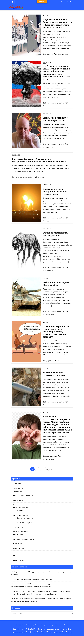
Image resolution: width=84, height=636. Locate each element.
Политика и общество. (20, 532)
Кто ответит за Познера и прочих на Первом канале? (32, 579)
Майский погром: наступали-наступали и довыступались (56, 191)
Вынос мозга (16, 484)
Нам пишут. (19, 625)
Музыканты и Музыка (25, 523)
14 (47, 469)
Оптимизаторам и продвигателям (47, 625)
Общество (15, 505)
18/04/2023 (47, 229)
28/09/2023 (47, 62)
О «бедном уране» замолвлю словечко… (55, 374)
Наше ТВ (20, 527)
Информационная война (53, 103)
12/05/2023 (16, 155)
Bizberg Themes (66, 632)
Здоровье (48, 54)
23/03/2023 (47, 369)
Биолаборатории (20, 556)
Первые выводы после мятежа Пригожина (55, 119)
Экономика (18, 544)
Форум (65, 625)
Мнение (20, 511)
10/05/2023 (47, 185)
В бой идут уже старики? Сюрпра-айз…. (57, 283)
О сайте (29, 625)
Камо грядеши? (50, 456)
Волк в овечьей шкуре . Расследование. (55, 234)
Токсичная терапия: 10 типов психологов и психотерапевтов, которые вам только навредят (56, 331)
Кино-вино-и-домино (25, 518)
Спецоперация (19, 560)
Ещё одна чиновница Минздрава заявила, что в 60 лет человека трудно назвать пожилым (57, 23)
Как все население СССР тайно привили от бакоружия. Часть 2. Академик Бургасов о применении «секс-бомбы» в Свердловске (39, 585)
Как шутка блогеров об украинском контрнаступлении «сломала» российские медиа (39, 160)
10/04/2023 (47, 278)
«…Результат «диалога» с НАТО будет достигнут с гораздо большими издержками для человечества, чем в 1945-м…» (57, 73)
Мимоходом (18, 500)
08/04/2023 (47, 322)
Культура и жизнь (21, 515)
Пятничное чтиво (18, 548)
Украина (15, 553)
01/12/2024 (47, 16)
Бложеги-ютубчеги (21, 508)
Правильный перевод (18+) (24, 539)
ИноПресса (18, 535)
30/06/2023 (47, 114)
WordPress (41, 632)
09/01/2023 (47, 413)
